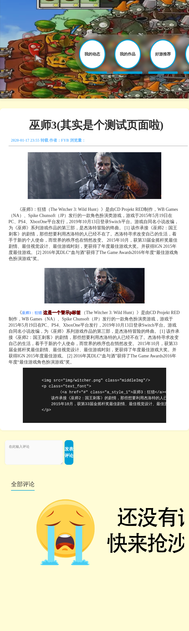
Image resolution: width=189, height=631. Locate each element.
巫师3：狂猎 (32, 313)
